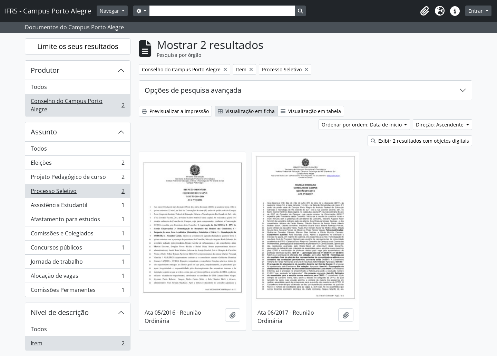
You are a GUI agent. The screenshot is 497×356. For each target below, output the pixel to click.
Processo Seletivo (77, 192)
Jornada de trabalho (77, 263)
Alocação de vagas (77, 277)
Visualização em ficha (246, 111)
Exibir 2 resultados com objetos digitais (420, 141)
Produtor (45, 70)
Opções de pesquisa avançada (193, 90)
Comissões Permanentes (77, 291)
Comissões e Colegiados (77, 235)
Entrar (476, 11)
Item (77, 344)
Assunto (44, 131)
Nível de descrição (60, 312)
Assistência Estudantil (77, 206)
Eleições (77, 164)
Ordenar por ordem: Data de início (362, 124)
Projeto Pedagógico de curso (77, 178)
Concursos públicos (77, 249)
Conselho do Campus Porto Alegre (77, 105)
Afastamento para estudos (77, 220)
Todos (39, 87)
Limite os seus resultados (77, 46)
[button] (424, 11)
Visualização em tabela (311, 111)
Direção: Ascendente (440, 124)
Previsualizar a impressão (175, 111)
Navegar (110, 11)
